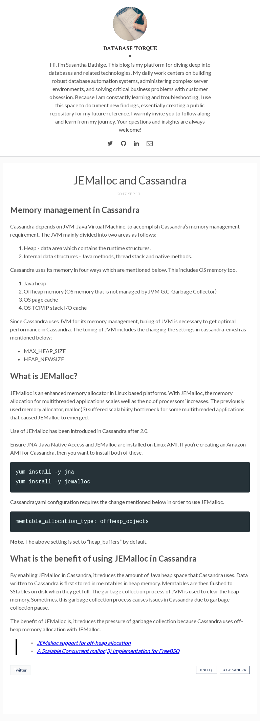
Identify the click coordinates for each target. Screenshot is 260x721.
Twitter (20, 670)
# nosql (206, 670)
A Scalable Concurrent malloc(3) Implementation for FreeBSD (108, 651)
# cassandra (234, 670)
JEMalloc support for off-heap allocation (84, 642)
